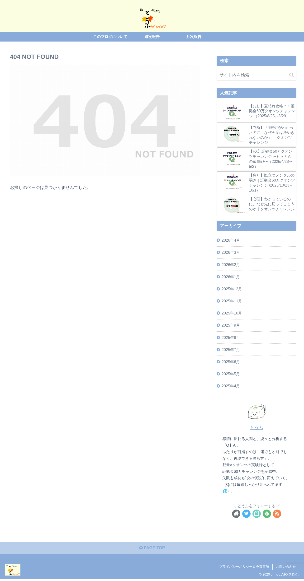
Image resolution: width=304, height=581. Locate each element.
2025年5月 (231, 374)
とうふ (256, 427)
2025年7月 (231, 349)
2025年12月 (232, 289)
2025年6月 (231, 362)
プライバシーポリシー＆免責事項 (244, 567)
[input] (256, 75)
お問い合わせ (286, 567)
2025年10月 (232, 313)
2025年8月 (231, 337)
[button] (291, 75)
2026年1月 (231, 277)
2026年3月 (231, 252)
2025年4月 (231, 386)
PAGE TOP (152, 548)
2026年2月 (231, 264)
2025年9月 (231, 325)
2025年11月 (232, 301)
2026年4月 (231, 240)
